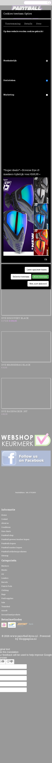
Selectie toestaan (21, 276)
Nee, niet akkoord (38, 283)
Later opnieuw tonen (37, 269)
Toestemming (13, 23)
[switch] (47, 61)
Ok (45, 259)
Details (28, 23)
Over (38, 23)
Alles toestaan (40, 276)
